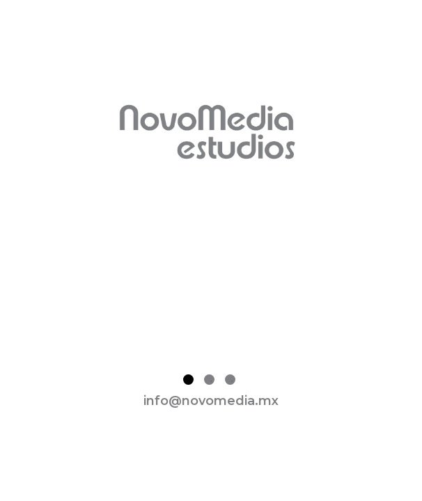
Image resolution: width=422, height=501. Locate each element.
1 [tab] (188, 379)
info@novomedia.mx (211, 400)
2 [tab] (209, 379)
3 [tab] (230, 379)
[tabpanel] (211, 271)
